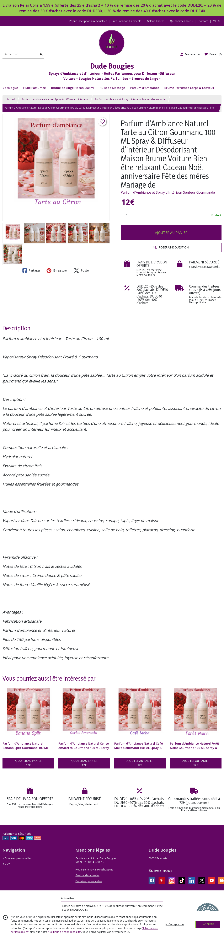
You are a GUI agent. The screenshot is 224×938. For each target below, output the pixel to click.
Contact (203, 21)
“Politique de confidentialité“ (64, 932)
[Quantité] (128, 215)
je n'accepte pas (174, 924)
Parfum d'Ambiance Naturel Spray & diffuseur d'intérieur (55, 99)
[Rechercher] (41, 54)
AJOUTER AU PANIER (171, 232)
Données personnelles (16, 858)
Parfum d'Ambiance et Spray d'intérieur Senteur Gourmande (130, 99)
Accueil (11, 99)
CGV (6, 863)
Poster (82, 270)
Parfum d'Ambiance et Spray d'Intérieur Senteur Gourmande (168, 192)
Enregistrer (57, 270)
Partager (31, 270)
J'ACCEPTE (208, 924)
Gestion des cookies (87, 875)
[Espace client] (190, 54)
